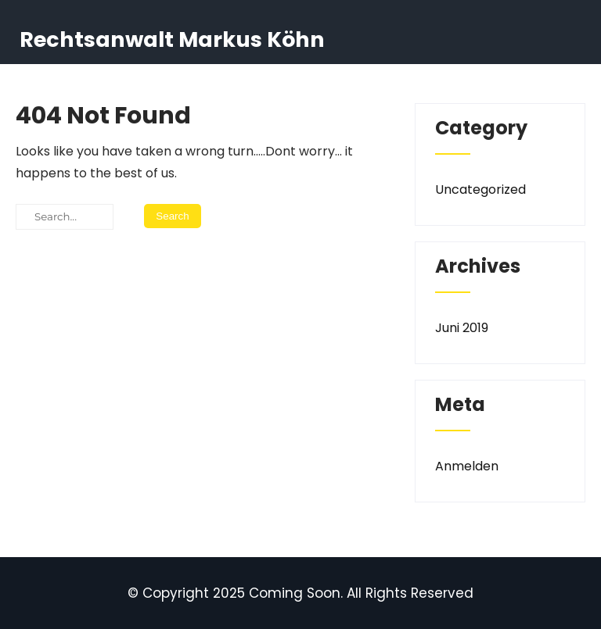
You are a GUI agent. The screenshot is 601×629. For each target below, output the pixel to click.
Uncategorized (480, 189)
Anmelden (466, 466)
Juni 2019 (461, 328)
